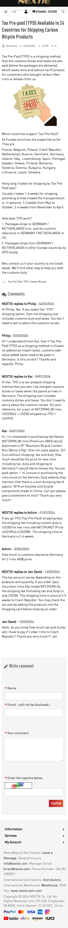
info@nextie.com (16, 863)
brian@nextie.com (17, 869)
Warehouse (49, 885)
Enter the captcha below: (25, 778)
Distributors (52, 880)
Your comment (18, 733)
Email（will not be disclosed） (29, 704)
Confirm (56, 803)
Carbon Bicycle (38, 281)
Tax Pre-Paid (15, 281)
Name (11, 688)
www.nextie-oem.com (26, 891)
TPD (26, 281)
